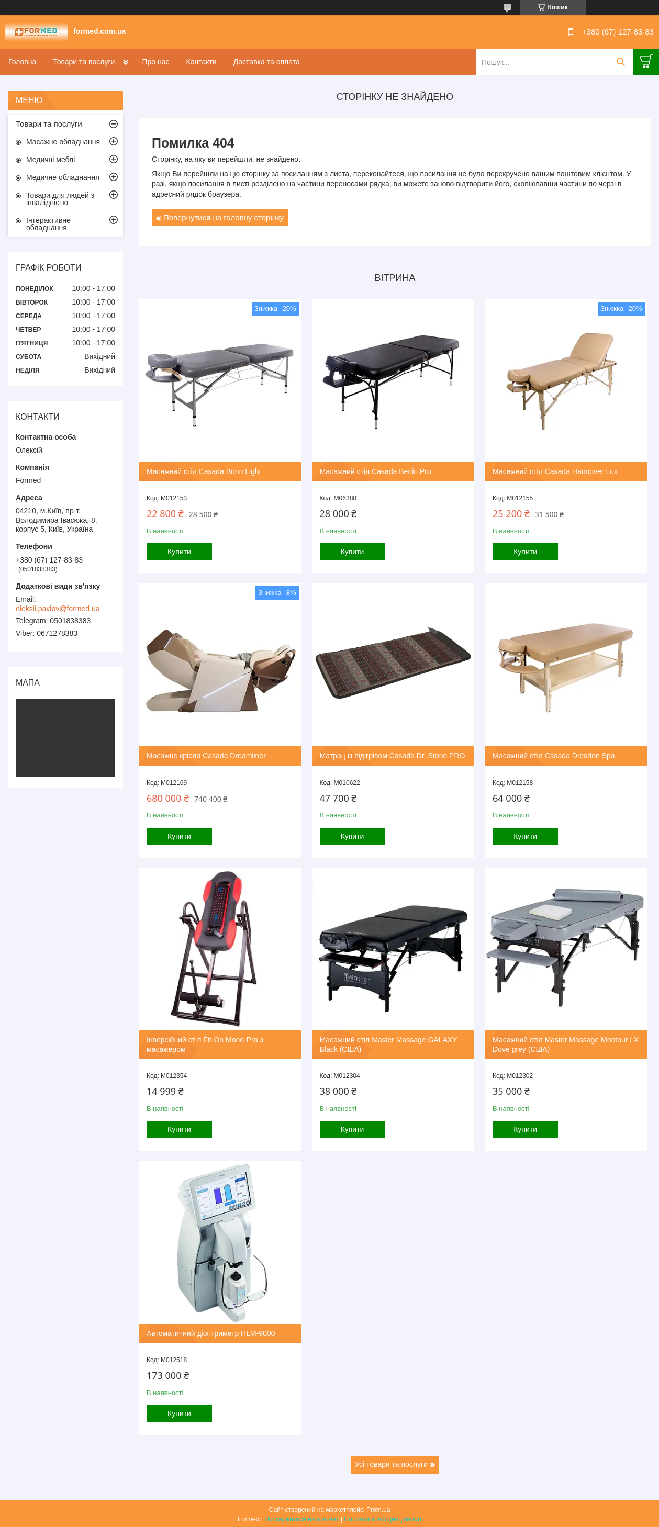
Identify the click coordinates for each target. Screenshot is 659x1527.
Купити (179, 551)
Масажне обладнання (63, 142)
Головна (22, 62)
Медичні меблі (50, 159)
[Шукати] (620, 62)
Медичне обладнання (62, 177)
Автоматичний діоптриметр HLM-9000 (211, 1331)
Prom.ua (378, 1507)
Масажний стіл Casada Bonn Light (204, 471)
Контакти (201, 62)
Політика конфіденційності (382, 1517)
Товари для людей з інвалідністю (60, 199)
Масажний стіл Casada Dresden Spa (552, 754)
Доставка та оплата (266, 62)
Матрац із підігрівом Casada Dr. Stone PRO (392, 754)
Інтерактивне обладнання (48, 224)
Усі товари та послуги (391, 1462)
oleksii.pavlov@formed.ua (58, 608)
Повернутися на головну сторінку (223, 217)
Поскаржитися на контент (301, 1517)
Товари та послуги (84, 62)
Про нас (155, 62)
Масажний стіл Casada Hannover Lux (554, 471)
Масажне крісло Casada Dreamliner (206, 754)
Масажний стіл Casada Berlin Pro (375, 471)
